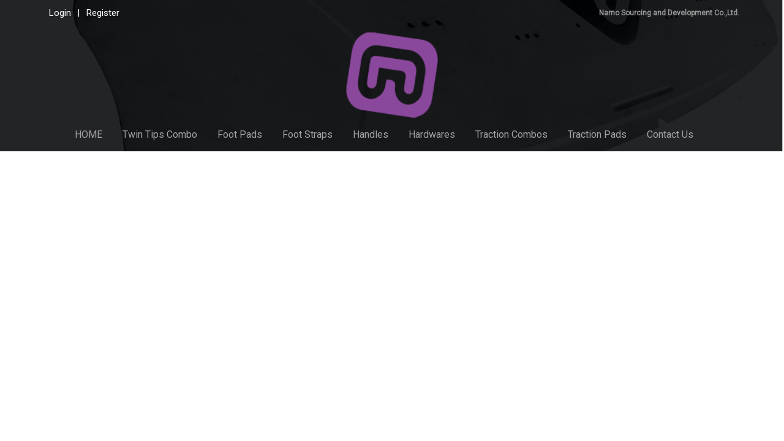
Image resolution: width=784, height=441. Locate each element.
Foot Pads (239, 134)
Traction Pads (597, 134)
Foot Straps (307, 134)
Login (60, 12)
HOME (88, 134)
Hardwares (432, 134)
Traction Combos (511, 134)
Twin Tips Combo (160, 134)
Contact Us (670, 134)
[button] (715, 135)
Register (102, 12)
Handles (370, 134)
